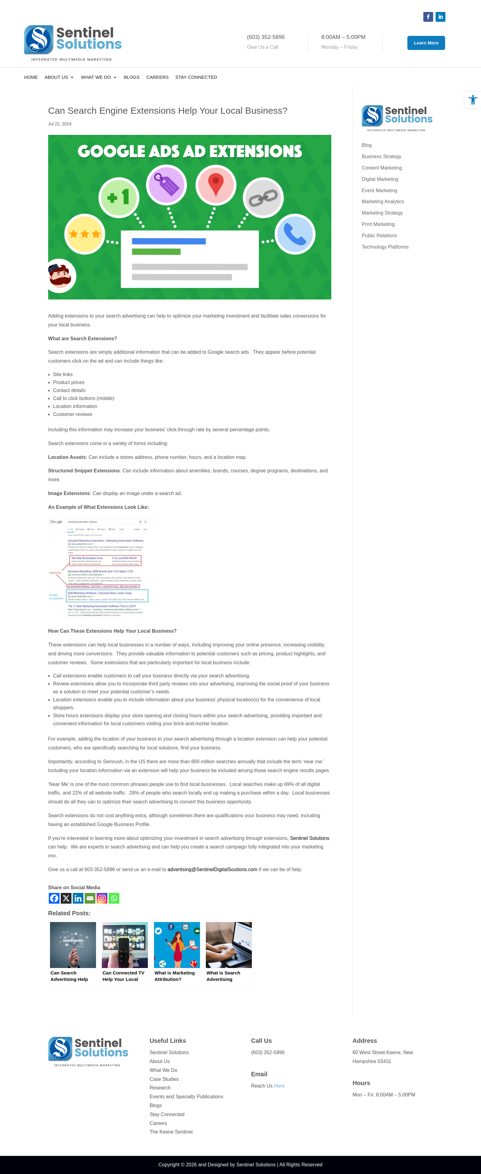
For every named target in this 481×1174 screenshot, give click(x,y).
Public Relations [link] (379, 235)
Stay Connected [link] (196, 77)
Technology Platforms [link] (385, 247)
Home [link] (31, 77)
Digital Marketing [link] (380, 179)
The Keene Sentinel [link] (171, 1131)
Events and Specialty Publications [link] (186, 1096)
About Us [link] (56, 77)
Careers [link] (157, 77)
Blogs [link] (132, 77)
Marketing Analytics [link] (383, 201)
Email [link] (259, 1074)
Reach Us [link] (267, 1085)
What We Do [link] (96, 77)
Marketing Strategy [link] (382, 212)
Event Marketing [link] (379, 190)
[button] (428, 17)
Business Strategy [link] (381, 156)
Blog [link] (366, 145)
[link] (473, 100)
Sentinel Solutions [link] (309, 838)
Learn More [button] (426, 42)
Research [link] (160, 1087)
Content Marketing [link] (382, 167)
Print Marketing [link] (378, 224)
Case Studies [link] (164, 1079)
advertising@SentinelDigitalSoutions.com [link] (212, 869)
